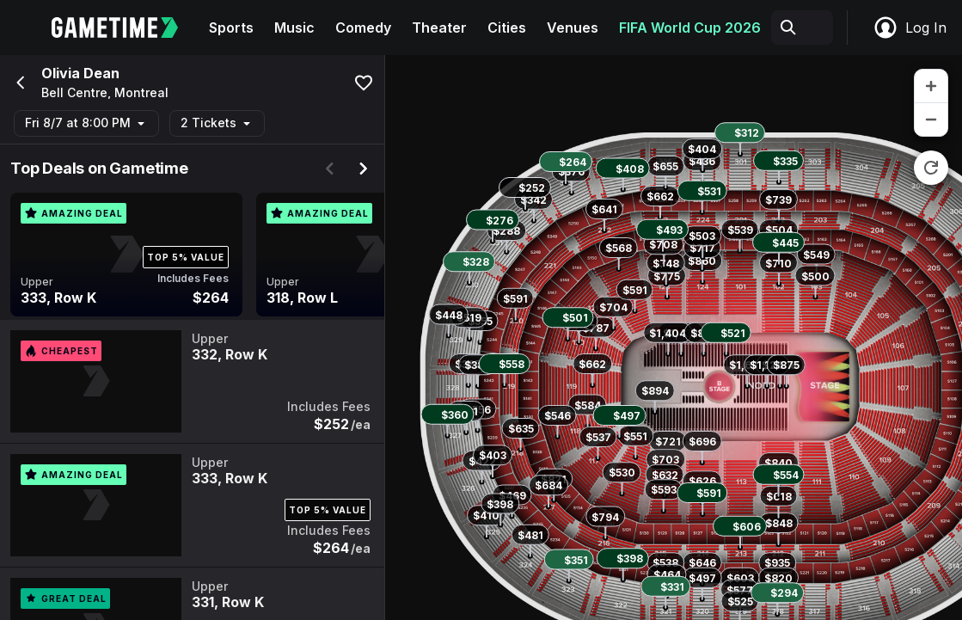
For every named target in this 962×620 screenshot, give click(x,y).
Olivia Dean (80, 73)
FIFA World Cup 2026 (690, 27)
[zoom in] (931, 86)
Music (294, 27)
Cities (506, 27)
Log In (910, 27)
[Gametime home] (125, 27)
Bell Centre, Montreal (105, 93)
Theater (439, 27)
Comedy (363, 27)
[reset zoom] (931, 167)
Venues (572, 27)
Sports (231, 27)
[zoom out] (931, 119)
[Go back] (19, 82)
